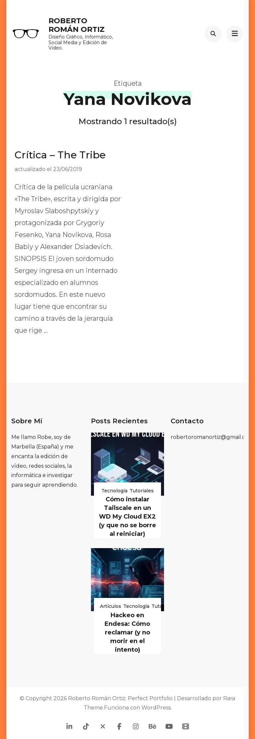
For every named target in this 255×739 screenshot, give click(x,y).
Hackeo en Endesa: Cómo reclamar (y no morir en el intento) (127, 632)
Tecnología (114, 491)
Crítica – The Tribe (60, 155)
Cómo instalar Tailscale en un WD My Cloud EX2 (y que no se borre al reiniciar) (127, 516)
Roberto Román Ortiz (76, 25)
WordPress (156, 707)
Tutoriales (141, 491)
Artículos (110, 606)
